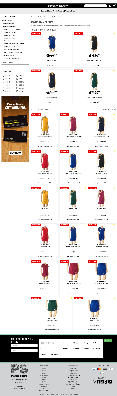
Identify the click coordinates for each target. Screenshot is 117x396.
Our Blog (73, 388)
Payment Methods (73, 370)
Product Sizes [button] (6, 71)
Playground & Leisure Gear (16, 58)
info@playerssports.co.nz (82, 25)
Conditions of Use (73, 381)
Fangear (87, 348)
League (87, 343)
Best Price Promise (73, 373)
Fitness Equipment (16, 55)
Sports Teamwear (16, 26)
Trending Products (44, 390)
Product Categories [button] (8, 16)
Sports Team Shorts (9, 35)
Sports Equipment (16, 23)
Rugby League (44, 375)
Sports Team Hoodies (10, 38)
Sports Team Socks (9, 46)
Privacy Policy (73, 383)
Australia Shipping (73, 377)
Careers (73, 386)
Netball (76, 348)
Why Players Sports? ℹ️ (13, 2)
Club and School (44, 384)
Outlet (44, 383)
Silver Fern (4, 67)
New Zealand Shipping (73, 375)
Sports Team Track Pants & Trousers (14, 43)
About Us (73, 372)
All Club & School (6, 20)
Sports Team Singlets (10, 32)
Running (44, 388)
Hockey (65, 348)
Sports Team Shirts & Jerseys (12, 29)
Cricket (65, 343)
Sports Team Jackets (10, 41)
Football (98, 343)
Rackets (98, 348)
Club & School (35, 17)
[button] (2, 6)
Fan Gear (44, 381)
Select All (44, 354)
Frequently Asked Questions (73, 384)
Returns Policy (73, 379)
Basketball (54, 354)
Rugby (76, 343)
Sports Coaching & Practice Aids (16, 52)
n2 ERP (76, 394)
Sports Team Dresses (11, 49)
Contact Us (73, 368)
